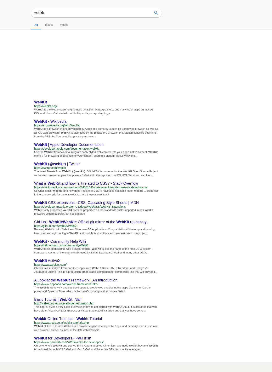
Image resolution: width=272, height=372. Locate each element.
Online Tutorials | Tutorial (68, 319)
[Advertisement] (136, 61)
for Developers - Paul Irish (62, 338)
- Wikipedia (50, 121)
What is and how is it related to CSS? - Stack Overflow (86, 183)
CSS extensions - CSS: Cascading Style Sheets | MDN (86, 203)
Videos (64, 24)
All (36, 24)
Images (49, 24)
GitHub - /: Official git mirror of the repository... (91, 222)
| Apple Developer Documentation (69, 145)
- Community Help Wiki (60, 241)
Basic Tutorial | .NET (58, 299)
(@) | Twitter (57, 164)
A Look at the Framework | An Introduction (76, 280)
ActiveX (47, 261)
